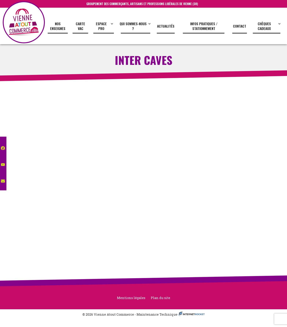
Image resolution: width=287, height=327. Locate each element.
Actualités (165, 25)
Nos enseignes (57, 26)
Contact (239, 25)
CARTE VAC (80, 26)
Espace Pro (105, 26)
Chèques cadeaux (270, 26)
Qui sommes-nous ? (136, 26)
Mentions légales (131, 298)
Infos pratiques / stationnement (203, 26)
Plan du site (160, 298)
